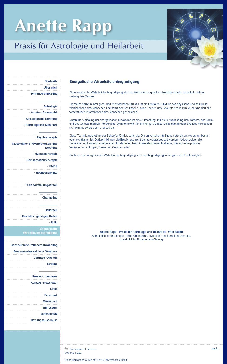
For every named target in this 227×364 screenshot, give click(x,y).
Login (215, 348)
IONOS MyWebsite (108, 359)
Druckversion (75, 349)
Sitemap (91, 349)
